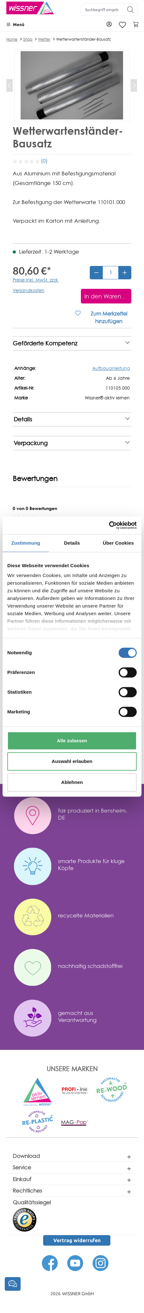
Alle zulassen (72, 740)
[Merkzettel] (122, 25)
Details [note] (72, 419)
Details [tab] (72, 543)
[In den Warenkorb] (106, 296)
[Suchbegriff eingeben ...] (102, 9)
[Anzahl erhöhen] (124, 272)
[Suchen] (130, 9)
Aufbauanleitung (111, 368)
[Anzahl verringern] (96, 272)
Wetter (44, 39)
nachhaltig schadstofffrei (90, 966)
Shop (27, 39)
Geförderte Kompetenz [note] (71, 343)
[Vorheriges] (9, 85)
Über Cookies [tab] (118, 543)
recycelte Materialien (86, 915)
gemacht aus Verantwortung (77, 1016)
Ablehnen (72, 782)
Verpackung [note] (72, 443)
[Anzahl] (110, 272)
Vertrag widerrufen (77, 1240)
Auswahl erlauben (72, 761)
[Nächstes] (134, 85)
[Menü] (15, 24)
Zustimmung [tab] (25, 543)
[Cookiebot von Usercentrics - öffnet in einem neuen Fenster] (109, 525)
